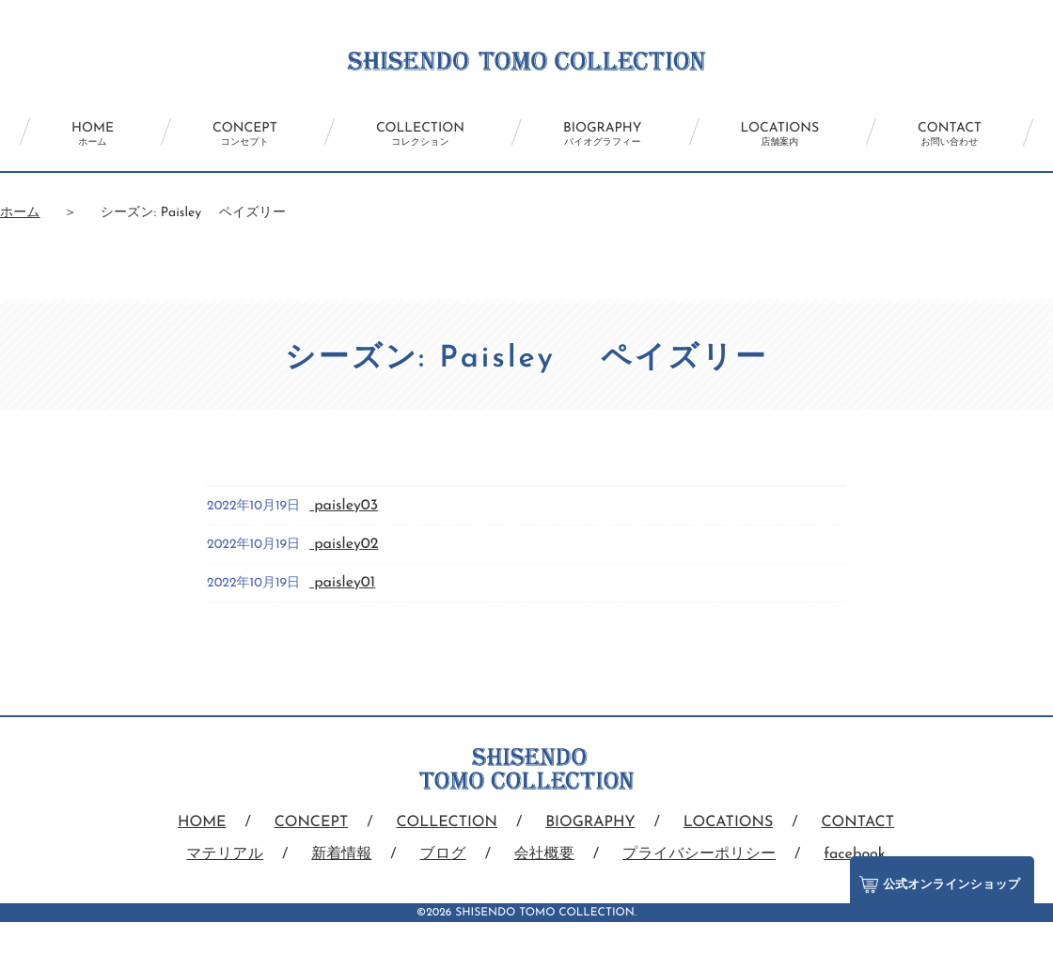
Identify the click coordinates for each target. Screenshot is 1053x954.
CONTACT (950, 134)
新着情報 (341, 854)
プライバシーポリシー (699, 854)
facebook (855, 854)
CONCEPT (244, 134)
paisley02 (343, 544)
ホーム (20, 213)
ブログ (443, 854)
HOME (92, 134)
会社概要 (544, 854)
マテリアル (224, 854)
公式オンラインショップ (939, 884)
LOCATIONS (780, 134)
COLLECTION (420, 134)
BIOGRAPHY (602, 134)
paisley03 (343, 505)
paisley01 (342, 582)
